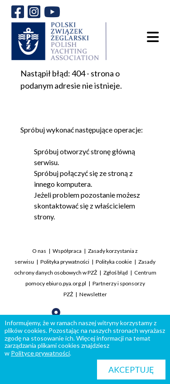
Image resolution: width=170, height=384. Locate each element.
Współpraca (67, 250)
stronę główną (113, 151)
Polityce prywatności (40, 353)
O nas (39, 250)
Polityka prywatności (64, 261)
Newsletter (93, 294)
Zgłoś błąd (115, 272)
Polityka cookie (114, 261)
